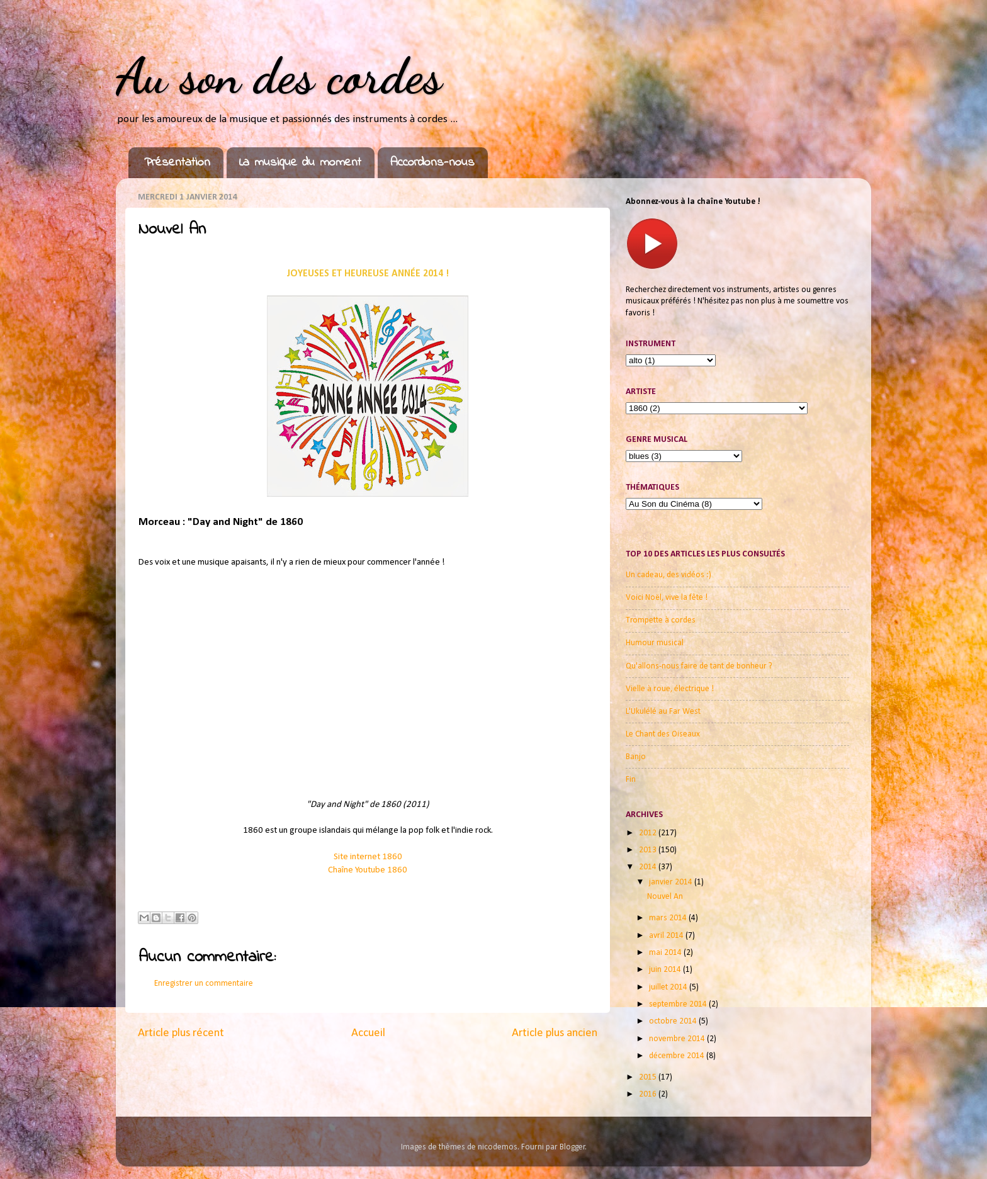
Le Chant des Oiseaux (663, 734)
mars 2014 (669, 918)
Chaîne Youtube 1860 (367, 870)
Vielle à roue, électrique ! (670, 689)
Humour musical (655, 643)
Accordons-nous (432, 163)
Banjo (636, 757)
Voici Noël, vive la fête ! (667, 598)
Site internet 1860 (368, 857)
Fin (631, 780)
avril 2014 (667, 936)
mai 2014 (666, 953)
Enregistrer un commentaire (203, 983)
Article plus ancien (554, 1033)
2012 (648, 833)
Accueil (368, 1033)
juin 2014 (666, 970)
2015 (648, 1077)
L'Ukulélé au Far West (663, 712)
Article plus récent (181, 1033)
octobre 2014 (674, 1021)
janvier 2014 (671, 882)
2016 (648, 1094)
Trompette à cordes (661, 620)
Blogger (572, 1147)
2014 (648, 867)
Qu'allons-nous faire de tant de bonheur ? (699, 666)
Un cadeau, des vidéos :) (668, 575)
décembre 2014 (677, 1056)
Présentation (177, 163)
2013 (648, 850)
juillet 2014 (669, 987)
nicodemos (497, 1147)
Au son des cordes (279, 75)
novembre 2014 (678, 1039)
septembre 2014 (679, 1004)
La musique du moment (300, 163)
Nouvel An (665, 897)
